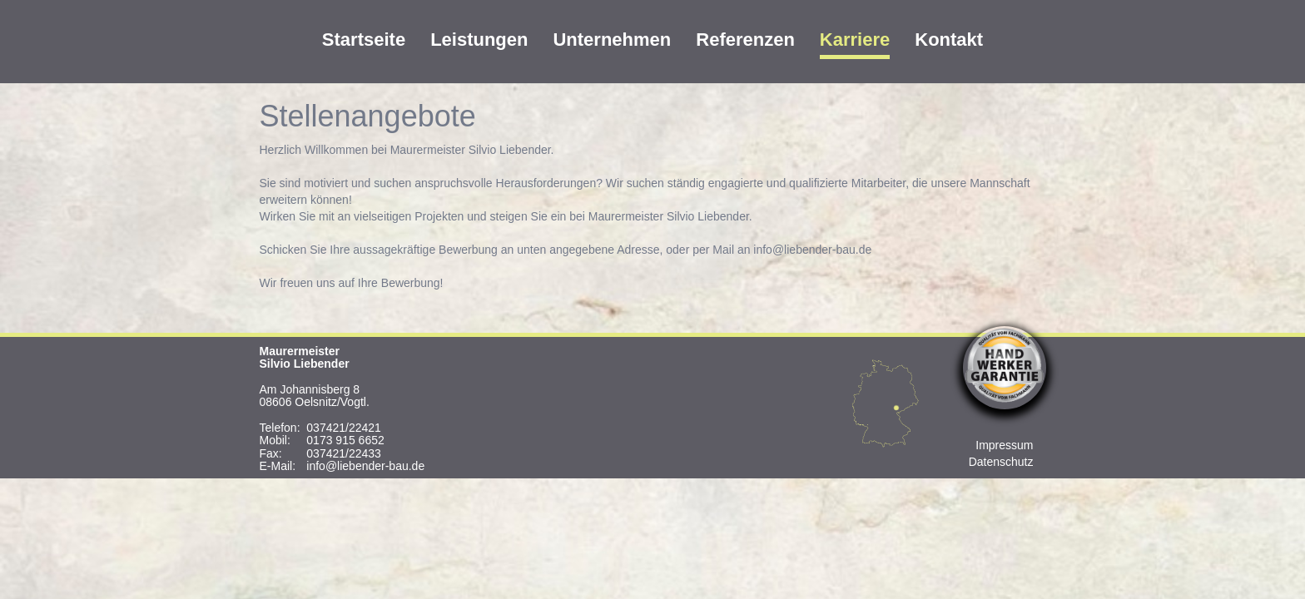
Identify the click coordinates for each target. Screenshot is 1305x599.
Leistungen (479, 39)
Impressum (1004, 445)
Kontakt (949, 39)
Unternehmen (612, 39)
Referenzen (745, 39)
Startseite (363, 39)
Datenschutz (1001, 461)
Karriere (855, 39)
